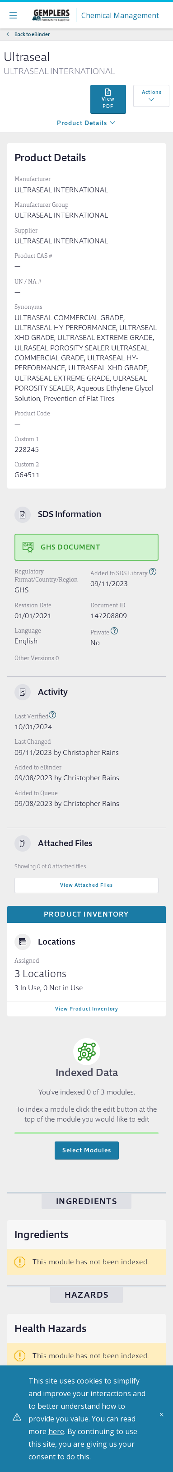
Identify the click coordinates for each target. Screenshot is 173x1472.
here (56, 1431)
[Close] (164, 1417)
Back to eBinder (32, 34)
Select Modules (86, 1150)
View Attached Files (86, 885)
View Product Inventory (86, 1009)
